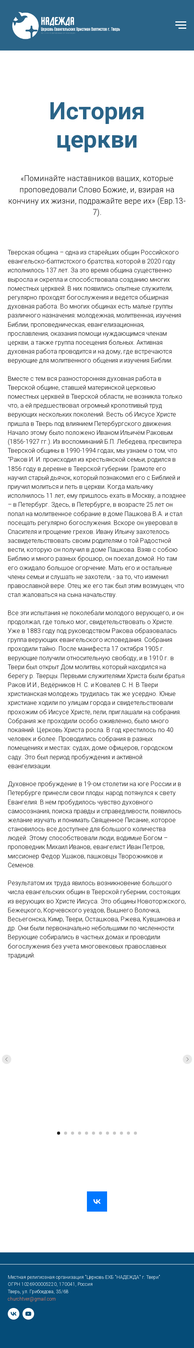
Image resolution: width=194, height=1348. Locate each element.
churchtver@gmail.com (32, 1299)
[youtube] (28, 1314)
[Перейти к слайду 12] (135, 1133)
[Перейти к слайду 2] (65, 1133)
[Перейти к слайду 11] (128, 1133)
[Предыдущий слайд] (6, 1059)
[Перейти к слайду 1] (58, 1133)
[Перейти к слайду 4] (79, 1133)
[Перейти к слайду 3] (72, 1133)
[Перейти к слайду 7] (100, 1133)
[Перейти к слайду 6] (93, 1133)
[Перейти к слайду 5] (86, 1133)
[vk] (13, 1314)
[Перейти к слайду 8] (107, 1133)
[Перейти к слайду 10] (121, 1133)
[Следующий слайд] (187, 1059)
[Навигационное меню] (180, 25)
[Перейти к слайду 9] (114, 1133)
